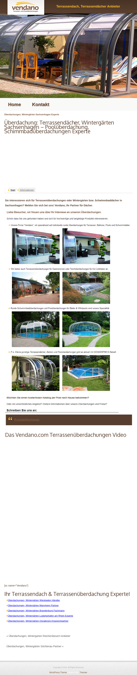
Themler (83, 672)
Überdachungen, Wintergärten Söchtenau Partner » (35, 646)
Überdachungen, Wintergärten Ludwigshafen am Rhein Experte (40, 615)
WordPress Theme (58, 672)
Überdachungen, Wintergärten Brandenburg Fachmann (36, 610)
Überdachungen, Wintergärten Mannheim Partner (33, 605)
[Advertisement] (68, 160)
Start (12, 190)
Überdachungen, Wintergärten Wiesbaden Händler (34, 600)
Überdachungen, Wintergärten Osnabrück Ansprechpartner (38, 621)
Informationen (27, 190)
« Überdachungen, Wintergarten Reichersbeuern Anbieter (38, 636)
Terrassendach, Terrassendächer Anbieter (88, 6)
